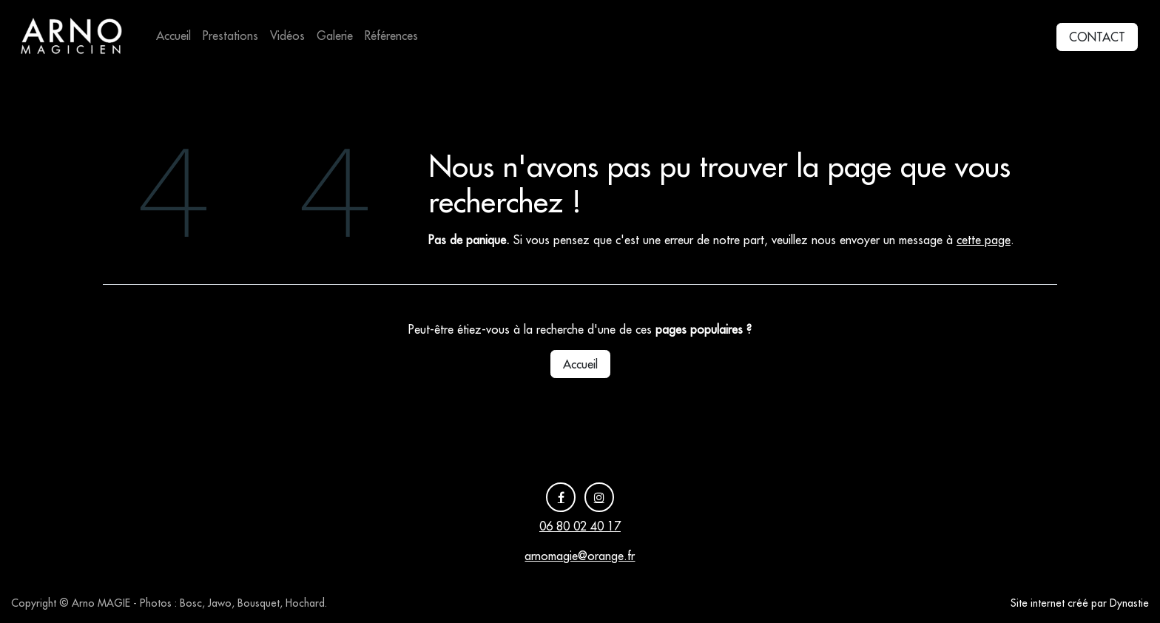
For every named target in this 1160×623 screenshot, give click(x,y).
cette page (984, 239)
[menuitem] (173, 35)
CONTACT (1097, 37)
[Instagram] (599, 497)
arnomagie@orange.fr (580, 555)
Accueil (580, 364)
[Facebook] (561, 497)
